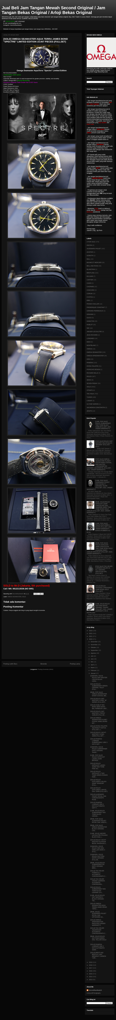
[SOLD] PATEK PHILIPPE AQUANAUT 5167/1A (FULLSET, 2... (98, 727)
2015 (91, 974)
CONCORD (90, 290)
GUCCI (89, 318)
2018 (91, 965)
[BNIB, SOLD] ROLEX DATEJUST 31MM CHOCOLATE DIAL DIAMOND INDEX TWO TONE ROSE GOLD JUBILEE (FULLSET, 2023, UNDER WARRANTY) (99, 507)
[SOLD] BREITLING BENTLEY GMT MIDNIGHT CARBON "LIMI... (98, 955)
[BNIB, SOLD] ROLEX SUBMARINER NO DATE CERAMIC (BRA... (97, 865)
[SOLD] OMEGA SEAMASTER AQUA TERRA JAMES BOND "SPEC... (98, 906)
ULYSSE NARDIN (92, 404)
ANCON (89, 245)
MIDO (89, 342)
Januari (93, 673)
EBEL (88, 300)
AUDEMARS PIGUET (94, 248)
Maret (93, 667)
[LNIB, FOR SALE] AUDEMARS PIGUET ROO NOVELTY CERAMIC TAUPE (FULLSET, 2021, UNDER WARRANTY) (99, 485)
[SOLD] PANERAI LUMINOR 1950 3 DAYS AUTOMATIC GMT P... (97, 805)
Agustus (93, 653)
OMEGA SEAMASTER (14, 596)
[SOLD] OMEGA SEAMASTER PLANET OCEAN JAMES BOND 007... (98, 720)
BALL (88, 259)
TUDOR (89, 397)
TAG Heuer (90, 394)
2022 (91, 633)
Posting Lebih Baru (10, 664)
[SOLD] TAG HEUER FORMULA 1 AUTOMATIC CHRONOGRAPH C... (98, 873)
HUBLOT (90, 324)
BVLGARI (90, 276)
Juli (92, 656)
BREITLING (90, 273)
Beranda (43, 664)
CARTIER (90, 280)
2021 (91, 636)
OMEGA (89, 349)
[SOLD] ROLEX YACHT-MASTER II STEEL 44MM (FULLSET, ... (98, 734)
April (92, 665)
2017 (91, 968)
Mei (92, 662)
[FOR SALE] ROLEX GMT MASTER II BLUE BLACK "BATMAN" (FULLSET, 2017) (104, 443)
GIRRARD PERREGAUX (95, 311)
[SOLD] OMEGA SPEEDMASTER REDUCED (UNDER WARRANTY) (97, 922)
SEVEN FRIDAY (92, 383)
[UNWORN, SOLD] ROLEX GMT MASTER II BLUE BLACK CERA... (98, 678)
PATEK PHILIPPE (92, 366)
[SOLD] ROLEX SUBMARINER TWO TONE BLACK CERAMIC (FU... (98, 889)
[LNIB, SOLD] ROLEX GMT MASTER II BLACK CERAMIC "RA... (97, 897)
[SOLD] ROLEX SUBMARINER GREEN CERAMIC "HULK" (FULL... (98, 686)
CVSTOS (90, 297)
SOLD (24, 596)
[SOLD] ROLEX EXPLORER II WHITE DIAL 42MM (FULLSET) (99, 789)
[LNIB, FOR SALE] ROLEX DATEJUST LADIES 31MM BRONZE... (97, 757)
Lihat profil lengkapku (94, 993)
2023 (91, 630)
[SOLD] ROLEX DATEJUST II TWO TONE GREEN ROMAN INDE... (99, 774)
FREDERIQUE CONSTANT (96, 307)
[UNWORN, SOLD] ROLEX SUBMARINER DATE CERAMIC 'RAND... (98, 749)
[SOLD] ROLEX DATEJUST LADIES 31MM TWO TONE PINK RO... (97, 766)
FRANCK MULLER (93, 304)
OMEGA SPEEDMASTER (95, 356)
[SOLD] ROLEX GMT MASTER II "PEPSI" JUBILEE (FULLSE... (98, 713)
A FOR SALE (91, 242)
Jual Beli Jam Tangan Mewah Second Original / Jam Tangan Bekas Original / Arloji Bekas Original (53, 10)
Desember (94, 642)
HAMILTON (90, 321)
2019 (91, 962)
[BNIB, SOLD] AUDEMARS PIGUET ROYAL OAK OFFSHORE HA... (98, 914)
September (94, 650)
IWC (88, 328)
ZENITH (89, 411)
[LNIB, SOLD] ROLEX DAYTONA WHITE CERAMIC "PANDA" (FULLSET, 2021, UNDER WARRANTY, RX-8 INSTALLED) (99, 608)
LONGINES (90, 338)
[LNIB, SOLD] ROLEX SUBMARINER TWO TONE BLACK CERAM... (98, 813)
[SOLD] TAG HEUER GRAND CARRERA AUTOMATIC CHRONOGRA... (97, 881)
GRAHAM (90, 314)
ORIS (88, 359)
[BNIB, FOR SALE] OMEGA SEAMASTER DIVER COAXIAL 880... (98, 694)
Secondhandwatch (95, 990)
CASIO (89, 283)
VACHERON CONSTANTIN (96, 407)
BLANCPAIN (91, 269)
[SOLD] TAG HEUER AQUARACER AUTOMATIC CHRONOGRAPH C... (98, 930)
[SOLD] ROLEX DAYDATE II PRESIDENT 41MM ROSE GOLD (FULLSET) (103, 588)
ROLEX (89, 376)
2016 (91, 971)
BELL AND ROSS (92, 266)
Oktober (93, 647)
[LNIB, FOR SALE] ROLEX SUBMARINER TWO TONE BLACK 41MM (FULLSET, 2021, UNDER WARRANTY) (103, 425)
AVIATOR (90, 252)
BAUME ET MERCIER (94, 262)
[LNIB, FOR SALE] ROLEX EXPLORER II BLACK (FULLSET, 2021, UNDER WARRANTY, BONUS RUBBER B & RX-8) (99, 528)
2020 (91, 639)
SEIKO (89, 380)
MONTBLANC (91, 345)
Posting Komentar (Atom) (45, 669)
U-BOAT (89, 400)
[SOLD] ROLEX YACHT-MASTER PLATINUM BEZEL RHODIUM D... (98, 841)
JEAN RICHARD (92, 335)
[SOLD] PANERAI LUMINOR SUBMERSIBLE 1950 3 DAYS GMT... (98, 741)
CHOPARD (90, 286)
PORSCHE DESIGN (93, 369)
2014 (91, 976)
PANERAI (90, 362)
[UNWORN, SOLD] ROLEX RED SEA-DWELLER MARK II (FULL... (97, 848)
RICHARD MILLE (92, 373)
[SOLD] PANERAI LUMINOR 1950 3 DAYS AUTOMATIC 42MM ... (97, 947)
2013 (91, 979)
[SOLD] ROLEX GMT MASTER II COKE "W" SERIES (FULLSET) (98, 700)
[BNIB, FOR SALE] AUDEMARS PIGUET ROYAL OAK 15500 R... (99, 820)
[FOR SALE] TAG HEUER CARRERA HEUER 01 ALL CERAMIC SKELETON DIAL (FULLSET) (103, 569)
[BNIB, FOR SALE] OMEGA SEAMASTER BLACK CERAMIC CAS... (98, 827)
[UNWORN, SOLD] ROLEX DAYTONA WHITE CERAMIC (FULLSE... (97, 857)
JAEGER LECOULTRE (94, 331)
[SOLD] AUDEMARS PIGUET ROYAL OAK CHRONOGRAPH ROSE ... (98, 797)
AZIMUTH (90, 255)
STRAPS (90, 390)
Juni (92, 659)
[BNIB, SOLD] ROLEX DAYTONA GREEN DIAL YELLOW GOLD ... (98, 938)
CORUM (89, 293)
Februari (94, 670)
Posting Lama (75, 664)
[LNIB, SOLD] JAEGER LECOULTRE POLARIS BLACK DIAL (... (99, 835)
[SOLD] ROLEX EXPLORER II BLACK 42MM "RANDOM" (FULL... (98, 782)
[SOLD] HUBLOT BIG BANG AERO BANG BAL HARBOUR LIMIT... (99, 706)
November (94, 644)
